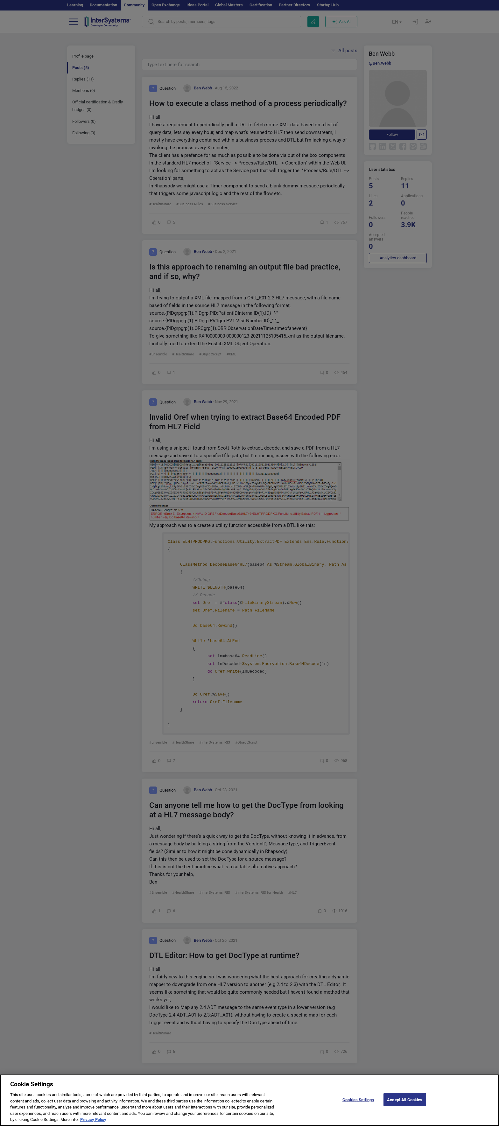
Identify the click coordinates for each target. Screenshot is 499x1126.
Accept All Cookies (404, 1104)
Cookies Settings (358, 1104)
